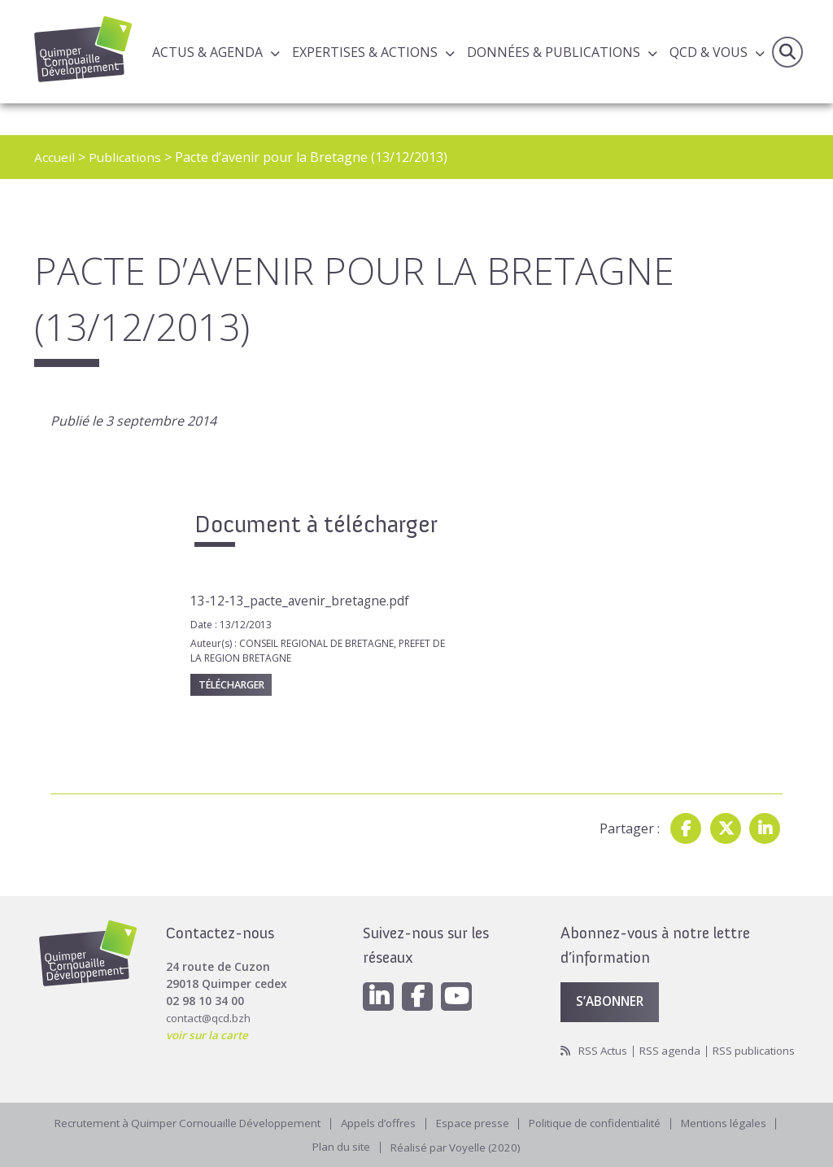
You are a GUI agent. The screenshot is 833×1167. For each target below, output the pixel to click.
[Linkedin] (379, 975)
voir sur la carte (209, 1013)
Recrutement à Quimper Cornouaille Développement (179, 1121)
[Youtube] (460, 975)
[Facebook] (419, 975)
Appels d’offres (377, 1121)
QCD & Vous (708, 52)
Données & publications (553, 52)
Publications (126, 157)
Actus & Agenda (207, 52)
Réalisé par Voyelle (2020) (457, 1146)
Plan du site (338, 1146)
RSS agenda (674, 1030)
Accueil (55, 157)
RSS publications (603, 1048)
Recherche (786, 52)
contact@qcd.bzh (211, 996)
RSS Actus (604, 1030)
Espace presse (474, 1121)
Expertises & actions (365, 52)
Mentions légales (736, 1121)
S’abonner (612, 981)
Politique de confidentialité (601, 1121)
